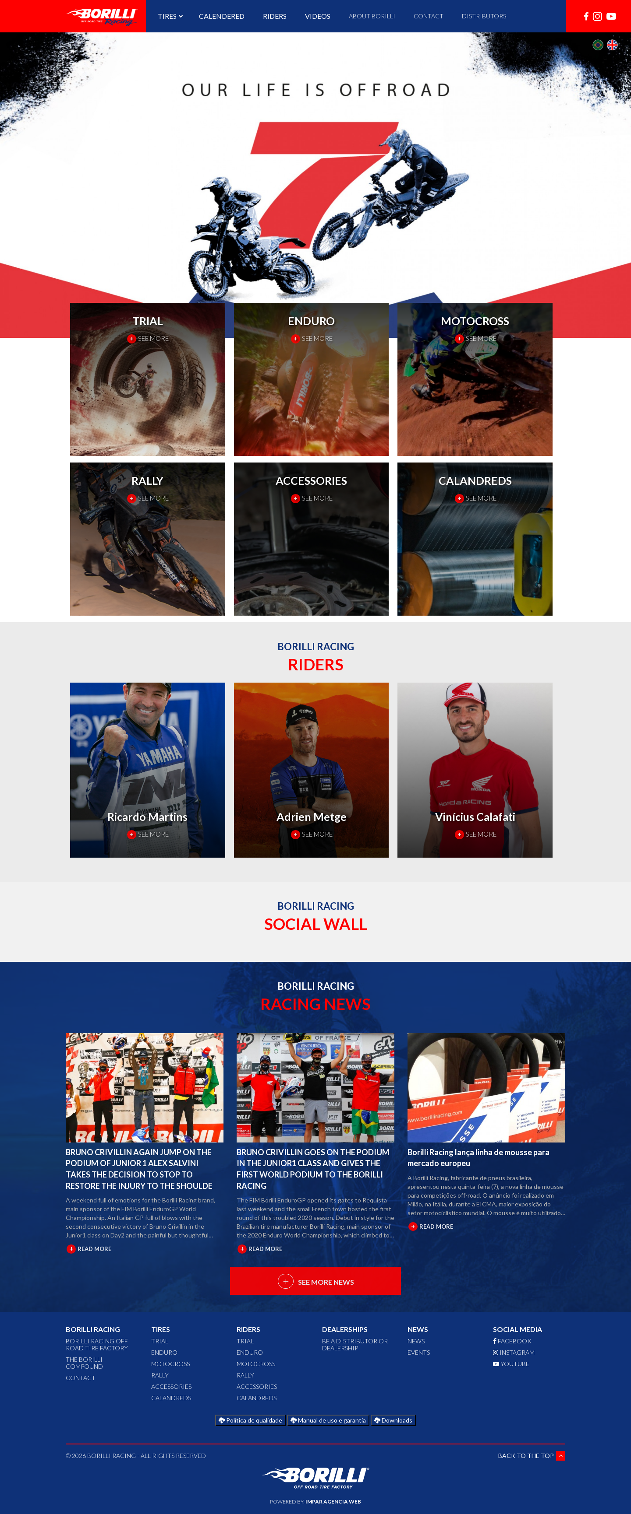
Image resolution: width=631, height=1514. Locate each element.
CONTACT (428, 16)
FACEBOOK (512, 1341)
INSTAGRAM (514, 1352)
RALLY (160, 1375)
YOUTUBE (511, 1363)
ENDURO (164, 1352)
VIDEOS (317, 16)
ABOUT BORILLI (372, 16)
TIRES (169, 16)
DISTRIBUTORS (484, 16)
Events (419, 1352)
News (416, 1341)
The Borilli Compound (84, 1363)
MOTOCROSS (170, 1363)
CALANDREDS (171, 1398)
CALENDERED (222, 16)
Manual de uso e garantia (328, 1420)
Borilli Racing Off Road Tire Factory (97, 1344)
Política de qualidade (250, 1420)
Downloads (393, 1420)
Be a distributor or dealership (355, 1344)
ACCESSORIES (171, 1386)
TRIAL (159, 1341)
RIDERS (275, 16)
